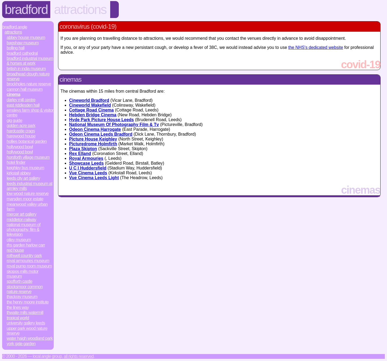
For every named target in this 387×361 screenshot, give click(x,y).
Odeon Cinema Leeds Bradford (100, 134)
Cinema (13, 94)
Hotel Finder (16, 162)
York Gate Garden (21, 343)
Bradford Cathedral (22, 53)
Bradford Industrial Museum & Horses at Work (30, 61)
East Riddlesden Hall (23, 105)
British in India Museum (26, 68)
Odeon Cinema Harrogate (95, 129)
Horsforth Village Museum (28, 157)
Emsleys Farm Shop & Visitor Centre (30, 112)
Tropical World (18, 318)
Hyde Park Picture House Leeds (101, 119)
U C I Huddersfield (87, 168)
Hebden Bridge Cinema (92, 115)
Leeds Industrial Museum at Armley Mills (29, 186)
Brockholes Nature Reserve (29, 84)
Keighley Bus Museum (25, 167)
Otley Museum (19, 239)
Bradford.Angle (14, 27)
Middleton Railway (21, 219)
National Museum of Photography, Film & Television (23, 229)
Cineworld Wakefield (90, 105)
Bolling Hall (15, 48)
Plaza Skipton (83, 148)
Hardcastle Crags (21, 131)
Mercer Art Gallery (21, 214)
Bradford (26, 9)
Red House (15, 250)
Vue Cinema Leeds (88, 173)
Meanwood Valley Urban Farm (27, 206)
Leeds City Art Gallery (23, 178)
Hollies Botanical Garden (27, 141)
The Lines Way (18, 307)
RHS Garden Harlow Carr (26, 245)
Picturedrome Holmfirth (93, 144)
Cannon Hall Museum (24, 89)
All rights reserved (79, 356)
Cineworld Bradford (89, 100)
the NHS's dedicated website (315, 47)
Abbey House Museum (26, 37)
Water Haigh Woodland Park (30, 338)
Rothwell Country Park (24, 255)
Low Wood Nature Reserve (28, 193)
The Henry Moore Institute (28, 302)
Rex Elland (80, 153)
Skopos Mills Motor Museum (22, 274)
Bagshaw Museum (23, 43)
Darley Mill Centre (21, 100)
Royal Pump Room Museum (29, 266)
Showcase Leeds (86, 163)
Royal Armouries (86, 158)
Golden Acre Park (21, 125)
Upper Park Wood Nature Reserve (27, 330)
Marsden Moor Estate (25, 199)
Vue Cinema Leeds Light (94, 177)
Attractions (80, 9)
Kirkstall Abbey (19, 173)
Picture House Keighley (93, 139)
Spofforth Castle (19, 281)
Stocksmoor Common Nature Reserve (25, 289)
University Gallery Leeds (26, 323)
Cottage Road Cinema (91, 110)
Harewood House (21, 136)
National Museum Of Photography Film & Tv (114, 124)
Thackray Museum (22, 296)
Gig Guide (14, 120)
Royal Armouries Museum (28, 260)
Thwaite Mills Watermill (25, 312)
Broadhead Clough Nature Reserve (28, 76)
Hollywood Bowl (20, 147)
